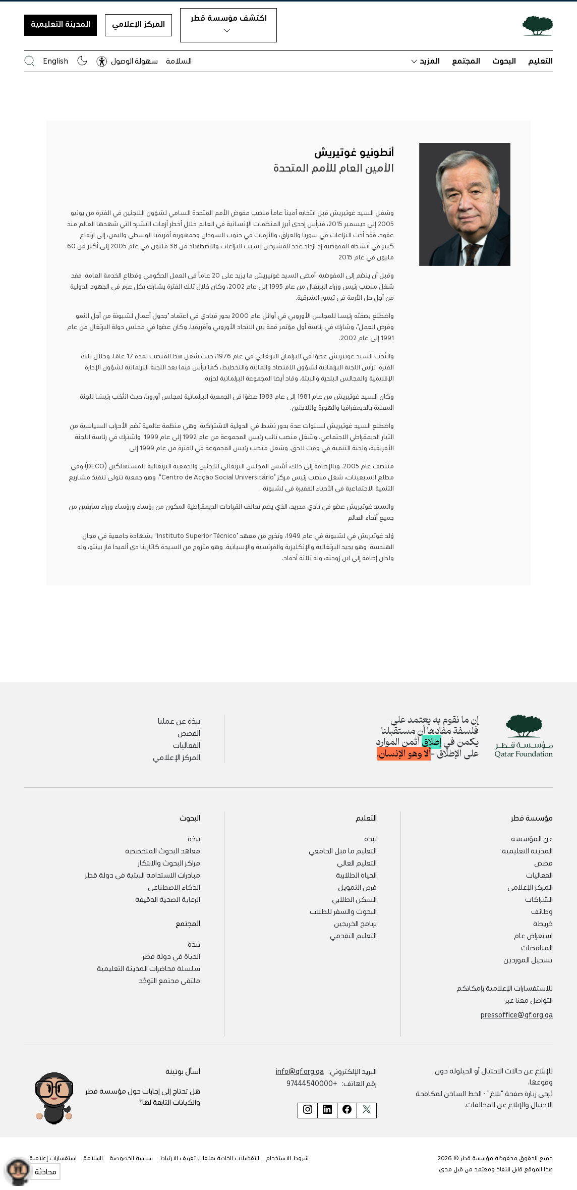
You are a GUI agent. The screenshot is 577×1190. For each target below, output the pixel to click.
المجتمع (466, 61)
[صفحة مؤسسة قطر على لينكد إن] (327, 1110)
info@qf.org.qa (300, 1070)
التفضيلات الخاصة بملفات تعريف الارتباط (209, 1158)
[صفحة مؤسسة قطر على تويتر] (367, 1110)
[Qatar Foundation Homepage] (533, 25)
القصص (189, 733)
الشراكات (539, 898)
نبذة (370, 838)
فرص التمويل (357, 886)
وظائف (542, 910)
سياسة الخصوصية (131, 1158)
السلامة (179, 61)
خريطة (543, 923)
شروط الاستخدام (287, 1158)
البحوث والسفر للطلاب (343, 910)
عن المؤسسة (532, 838)
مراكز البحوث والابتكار (169, 862)
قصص (543, 862)
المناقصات (537, 947)
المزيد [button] (425, 61)
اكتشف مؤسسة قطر (229, 23)
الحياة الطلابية (356, 874)
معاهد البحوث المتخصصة (162, 850)
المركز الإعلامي (138, 24)
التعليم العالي (357, 862)
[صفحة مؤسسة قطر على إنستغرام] (307, 1110)
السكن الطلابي (354, 898)
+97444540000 (311, 1083)
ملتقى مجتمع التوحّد (169, 980)
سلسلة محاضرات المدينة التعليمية (148, 967)
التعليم (540, 61)
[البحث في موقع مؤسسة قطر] (29, 61)
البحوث (504, 61)
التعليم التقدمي (353, 935)
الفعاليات (186, 745)
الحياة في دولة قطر (171, 955)
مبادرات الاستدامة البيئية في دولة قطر (142, 874)
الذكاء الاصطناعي (174, 886)
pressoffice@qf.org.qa (517, 1014)
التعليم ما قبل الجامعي (343, 850)
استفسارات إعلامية (53, 1158)
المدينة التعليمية (60, 24)
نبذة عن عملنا (179, 721)
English (55, 61)
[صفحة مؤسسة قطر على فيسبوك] (347, 1110)
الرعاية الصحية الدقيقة (167, 898)
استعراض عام (533, 935)
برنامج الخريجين (355, 923)
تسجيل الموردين (528, 959)
